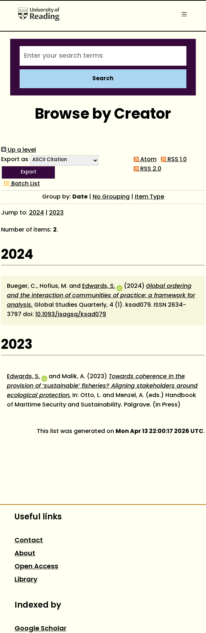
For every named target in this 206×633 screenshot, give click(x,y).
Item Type (149, 197)
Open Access (36, 566)
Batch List (20, 184)
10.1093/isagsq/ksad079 (70, 314)
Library (26, 579)
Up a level (18, 150)
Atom (144, 159)
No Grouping (111, 197)
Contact (29, 540)
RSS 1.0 (172, 159)
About (25, 553)
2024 (36, 213)
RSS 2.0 (146, 169)
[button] (28, 172)
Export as (14, 159)
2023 (56, 213)
